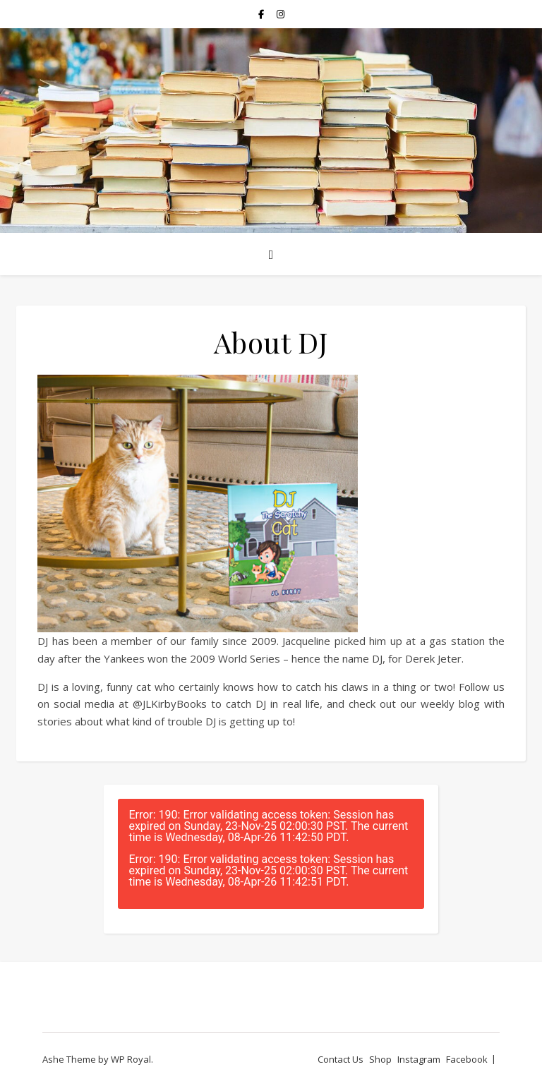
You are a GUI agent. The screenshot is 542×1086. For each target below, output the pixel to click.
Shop (380, 1059)
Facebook (467, 1059)
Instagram (418, 1059)
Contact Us (340, 1059)
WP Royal (131, 1059)
